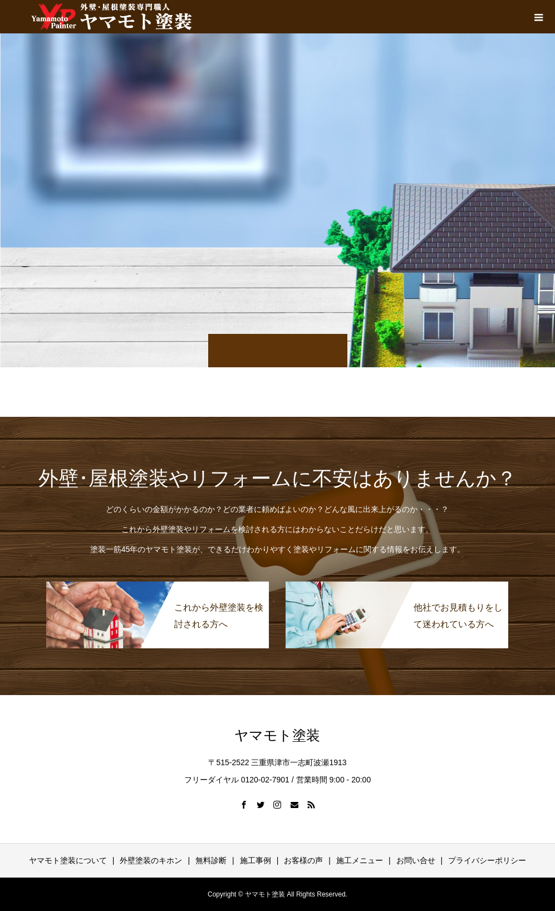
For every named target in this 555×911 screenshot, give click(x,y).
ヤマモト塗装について (68, 860)
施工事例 (255, 860)
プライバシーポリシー (487, 860)
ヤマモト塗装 (277, 735)
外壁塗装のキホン (151, 860)
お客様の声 (303, 860)
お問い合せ (415, 860)
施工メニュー (359, 860)
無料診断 (211, 860)
